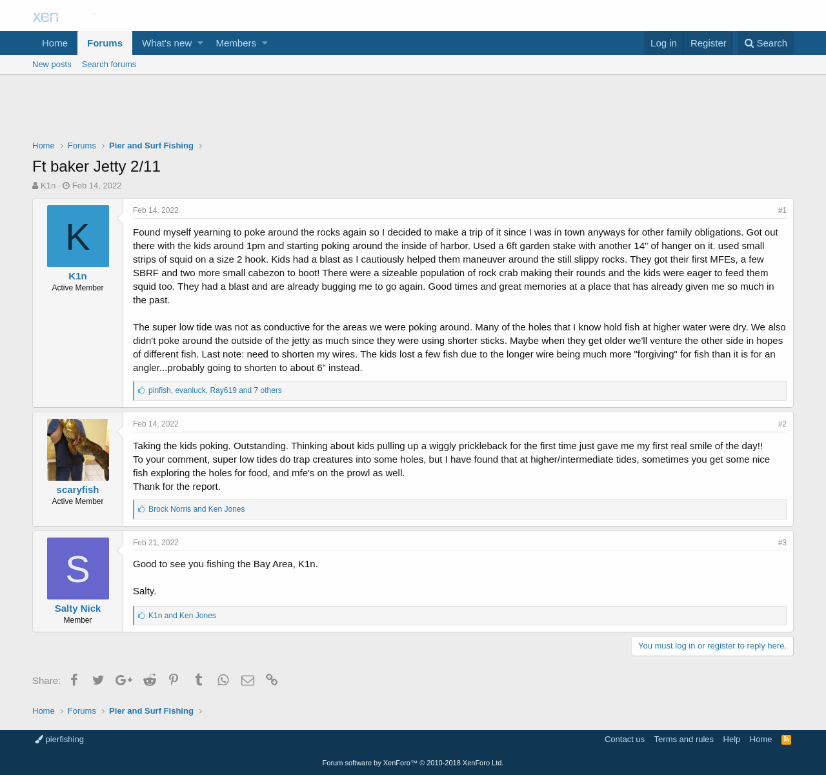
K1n (48, 185)
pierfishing (59, 739)
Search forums (109, 64)
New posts (52, 64)
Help (732, 739)
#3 (782, 542)
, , (215, 390)
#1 (782, 210)
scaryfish (78, 489)
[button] (200, 43)
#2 (782, 423)
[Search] (766, 43)
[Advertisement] (413, 110)
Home (55, 42)
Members (236, 42)
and (196, 509)
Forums (105, 42)
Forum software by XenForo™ (413, 763)
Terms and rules (684, 739)
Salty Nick (78, 608)
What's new (167, 42)
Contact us (625, 739)
